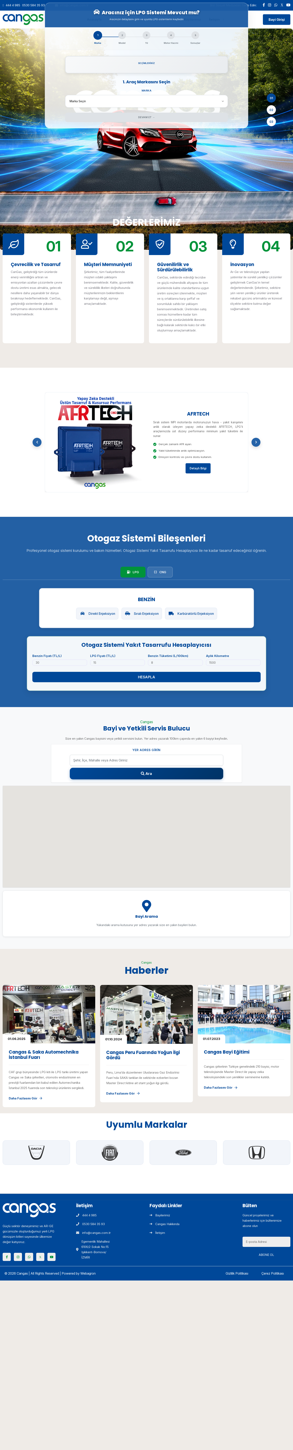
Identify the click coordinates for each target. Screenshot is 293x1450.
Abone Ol (266, 1255)
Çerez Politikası (272, 1273)
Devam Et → (146, 117)
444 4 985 (13, 5)
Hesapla (146, 677)
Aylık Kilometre (217, 656)
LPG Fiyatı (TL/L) (102, 656)
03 (271, 121)
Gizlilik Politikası (237, 1273)
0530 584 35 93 (33, 5)
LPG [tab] (133, 572)
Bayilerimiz (160, 1215)
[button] (37, 442)
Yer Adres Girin (146, 750)
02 (271, 110)
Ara (146, 773)
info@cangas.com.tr (93, 1233)
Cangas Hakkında (164, 1224)
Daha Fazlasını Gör (25, 1098)
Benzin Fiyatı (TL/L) (47, 656)
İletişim (157, 1233)
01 (271, 98)
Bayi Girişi (277, 20)
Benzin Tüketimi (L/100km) (168, 656)
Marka (147, 90)
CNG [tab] (160, 572)
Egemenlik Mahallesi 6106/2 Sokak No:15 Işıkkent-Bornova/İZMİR (93, 1249)
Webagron (88, 1273)
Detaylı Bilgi (198, 470)
